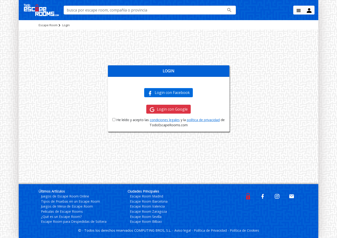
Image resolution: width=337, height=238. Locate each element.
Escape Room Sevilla (145, 216)
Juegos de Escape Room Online (65, 196)
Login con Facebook (168, 93)
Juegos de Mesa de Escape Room (67, 206)
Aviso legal (183, 230)
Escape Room (48, 25)
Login (66, 25)
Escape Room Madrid (146, 196)
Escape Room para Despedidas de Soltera (73, 221)
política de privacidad (203, 120)
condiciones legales (165, 120)
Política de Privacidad (211, 230)
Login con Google (168, 109)
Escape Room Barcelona (149, 201)
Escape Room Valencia (147, 206)
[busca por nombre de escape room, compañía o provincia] (150, 10)
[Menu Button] (298, 10)
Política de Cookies (244, 230)
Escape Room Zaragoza (148, 211)
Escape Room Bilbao (146, 221)
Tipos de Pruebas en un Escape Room (70, 201)
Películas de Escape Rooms (62, 211)
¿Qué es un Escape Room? (61, 216)
